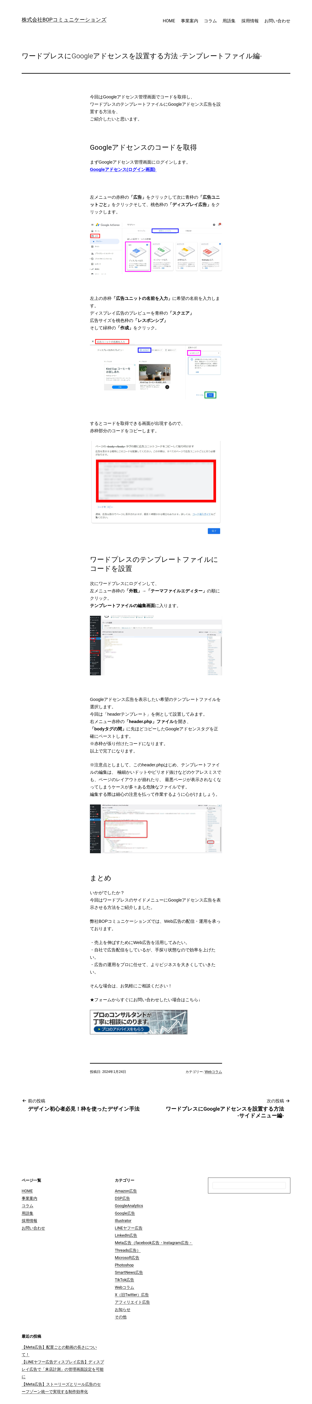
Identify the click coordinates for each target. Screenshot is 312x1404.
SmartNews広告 (129, 1272)
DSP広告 (122, 1198)
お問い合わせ (277, 20)
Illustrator (123, 1220)
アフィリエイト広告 (132, 1302)
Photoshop (124, 1265)
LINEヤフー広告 (129, 1228)
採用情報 (250, 20)
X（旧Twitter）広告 (132, 1294)
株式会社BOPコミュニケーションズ (64, 20)
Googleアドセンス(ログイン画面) (123, 169)
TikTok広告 (124, 1279)
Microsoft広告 (127, 1257)
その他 (121, 1317)
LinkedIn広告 (126, 1235)
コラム (210, 20)
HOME (169, 20)
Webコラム (213, 1072)
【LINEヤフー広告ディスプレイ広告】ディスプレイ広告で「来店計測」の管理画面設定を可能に (63, 1369)
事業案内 (189, 20)
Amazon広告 (126, 1191)
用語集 (229, 20)
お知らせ (122, 1309)
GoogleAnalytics (129, 1205)
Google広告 (125, 1213)
